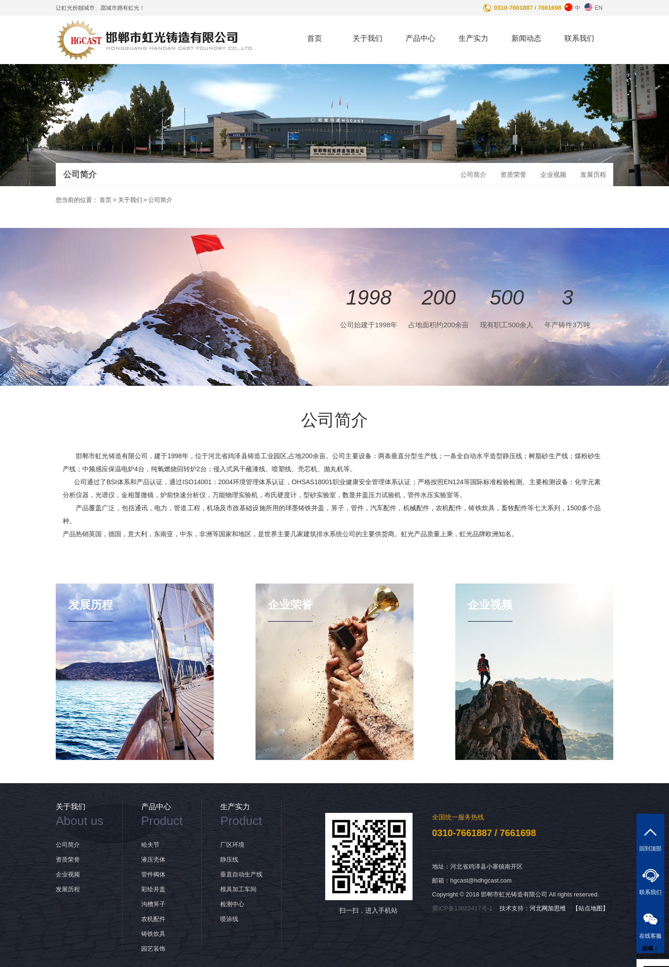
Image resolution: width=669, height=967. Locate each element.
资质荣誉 (513, 174)
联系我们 (579, 38)
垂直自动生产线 (241, 874)
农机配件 (153, 918)
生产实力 (473, 38)
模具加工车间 (238, 889)
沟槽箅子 (153, 904)
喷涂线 (229, 918)
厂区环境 (232, 844)
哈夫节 (150, 844)
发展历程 (593, 174)
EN (592, 5)
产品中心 (420, 38)
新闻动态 (526, 38)
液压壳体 (153, 859)
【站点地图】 (590, 908)
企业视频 (553, 174)
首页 (314, 38)
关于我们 (367, 38)
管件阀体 (153, 874)
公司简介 (473, 174)
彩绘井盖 (153, 889)
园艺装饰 (153, 948)
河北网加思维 (548, 908)
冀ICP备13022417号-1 (462, 908)
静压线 (229, 859)
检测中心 (232, 904)
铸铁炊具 (153, 933)
